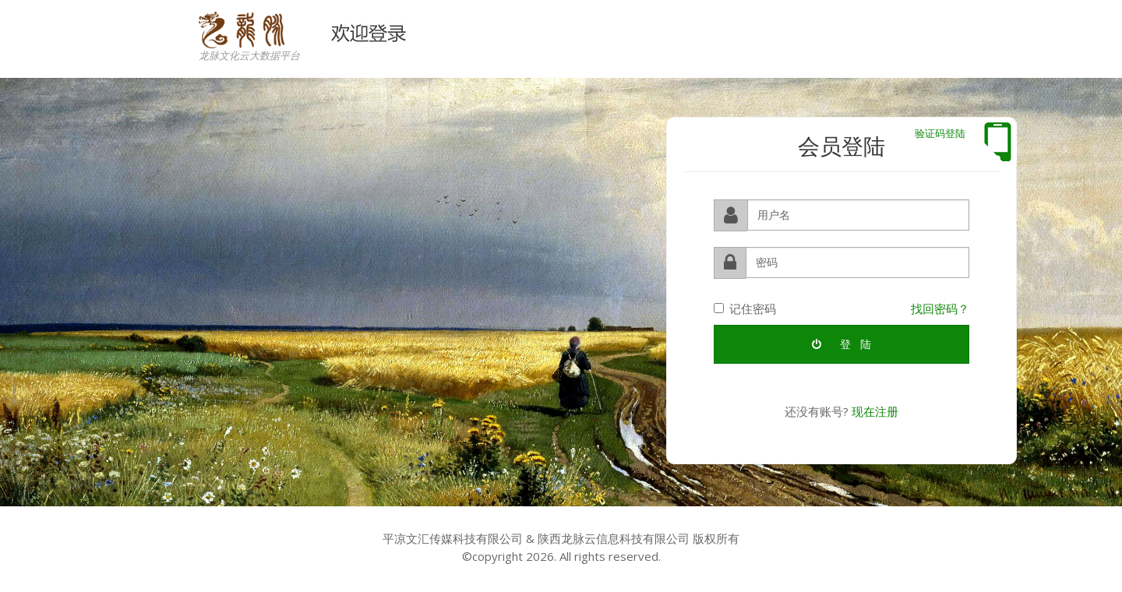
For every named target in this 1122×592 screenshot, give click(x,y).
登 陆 (841, 344)
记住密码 (745, 308)
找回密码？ (940, 308)
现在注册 (875, 411)
